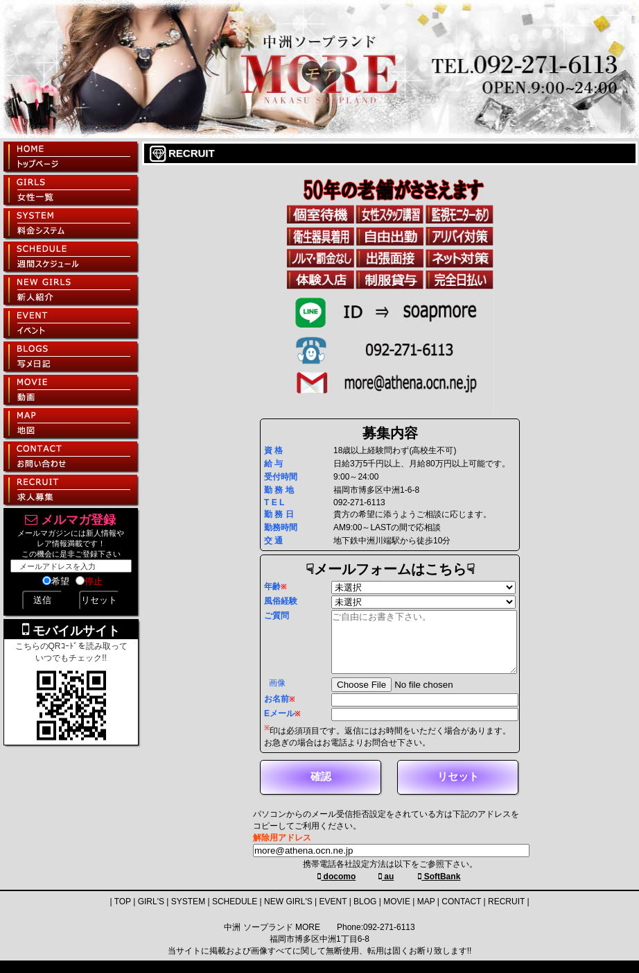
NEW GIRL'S (288, 914)
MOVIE (396, 914)
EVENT (333, 914)
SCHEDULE (234, 914)
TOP (122, 914)
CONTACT (461, 914)
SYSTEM (188, 914)
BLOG (364, 914)
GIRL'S (151, 914)
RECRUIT (506, 914)
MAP (426, 914)
